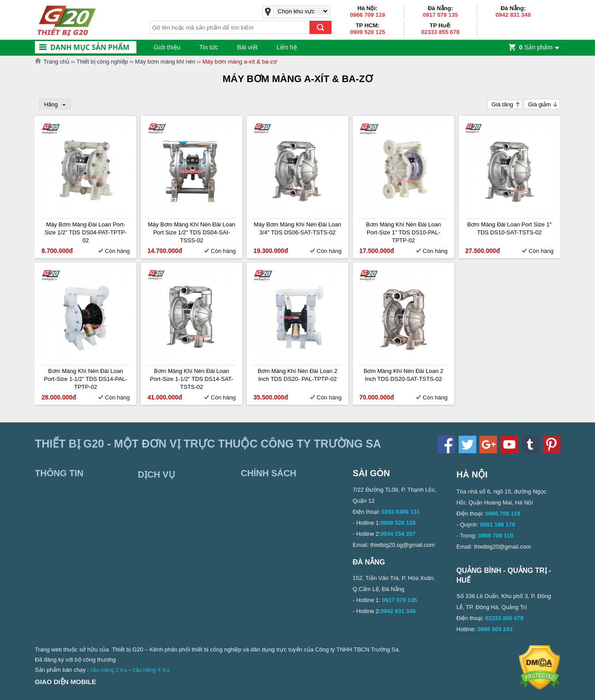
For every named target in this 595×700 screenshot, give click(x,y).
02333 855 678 (440, 32)
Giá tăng (502, 104)
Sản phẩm (536, 47)
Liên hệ (286, 47)
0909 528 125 (367, 32)
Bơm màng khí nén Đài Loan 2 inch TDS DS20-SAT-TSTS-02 (404, 375)
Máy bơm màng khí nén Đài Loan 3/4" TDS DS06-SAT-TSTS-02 (297, 228)
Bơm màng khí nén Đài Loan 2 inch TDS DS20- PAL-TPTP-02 (298, 375)
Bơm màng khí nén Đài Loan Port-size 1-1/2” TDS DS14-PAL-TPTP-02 (86, 379)
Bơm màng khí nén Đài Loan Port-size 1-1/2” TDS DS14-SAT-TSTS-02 (191, 379)
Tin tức (209, 47)
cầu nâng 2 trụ (109, 669)
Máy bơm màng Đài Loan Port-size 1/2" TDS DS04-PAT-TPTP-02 (86, 232)
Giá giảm (539, 104)
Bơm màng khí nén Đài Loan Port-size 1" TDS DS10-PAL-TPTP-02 (403, 232)
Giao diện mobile (65, 681)
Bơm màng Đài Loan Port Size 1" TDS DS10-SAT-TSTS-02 (509, 228)
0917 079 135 (440, 14)
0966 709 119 (367, 14)
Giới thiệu (167, 47)
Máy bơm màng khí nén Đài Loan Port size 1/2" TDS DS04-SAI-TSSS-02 (191, 232)
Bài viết (247, 47)
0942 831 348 (513, 14)
